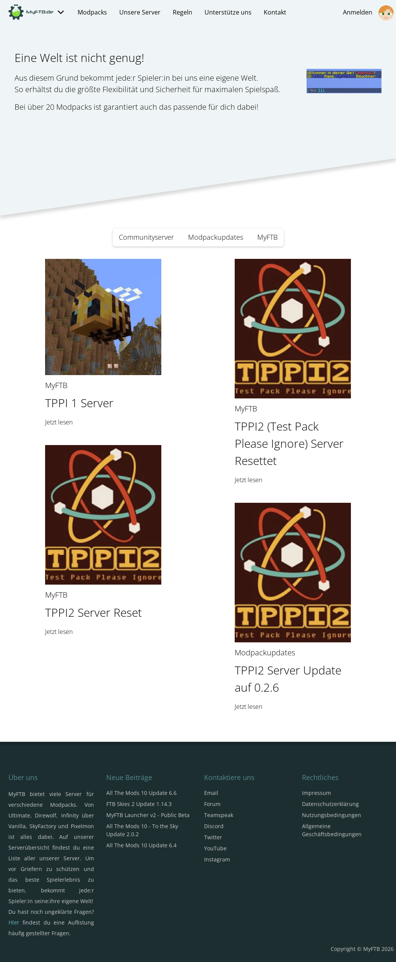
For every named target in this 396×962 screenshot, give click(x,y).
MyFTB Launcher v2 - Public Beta (148, 815)
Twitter (213, 837)
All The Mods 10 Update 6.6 (141, 792)
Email (211, 792)
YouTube (215, 848)
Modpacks (92, 12)
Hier (13, 922)
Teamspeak (218, 815)
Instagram (217, 859)
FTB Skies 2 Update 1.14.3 (139, 804)
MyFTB (267, 237)
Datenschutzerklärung (330, 804)
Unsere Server (140, 12)
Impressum (316, 792)
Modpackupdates (215, 237)
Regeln (182, 12)
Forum (212, 804)
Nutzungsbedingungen (331, 815)
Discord (214, 826)
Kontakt (275, 12)
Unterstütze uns (228, 12)
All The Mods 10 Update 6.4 (141, 845)
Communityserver (146, 237)
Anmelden (368, 13)
